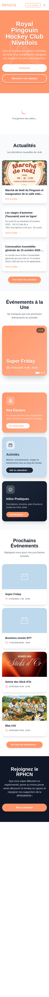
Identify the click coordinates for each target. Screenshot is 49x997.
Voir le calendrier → (19, 470)
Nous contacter (24, 807)
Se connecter (33, 5)
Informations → (17, 514)
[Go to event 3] (44, 373)
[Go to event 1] (37, 373)
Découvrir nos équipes (24, 78)
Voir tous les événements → (24, 745)
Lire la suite (13, 198)
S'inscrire (24, 68)
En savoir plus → (17, 425)
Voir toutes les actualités (24, 280)
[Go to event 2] (41, 373)
